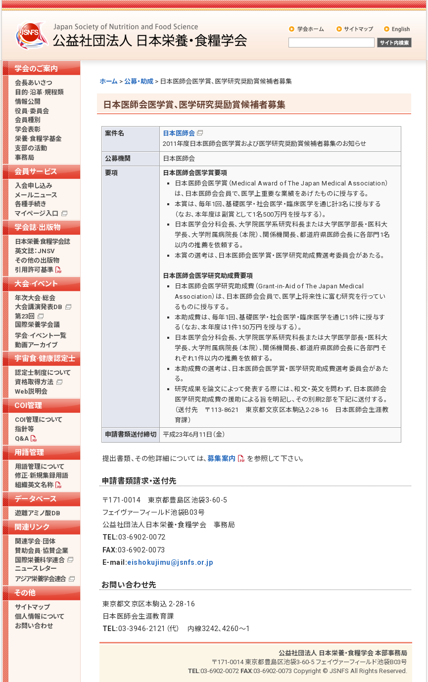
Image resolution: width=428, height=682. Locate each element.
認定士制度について (43, 372)
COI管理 (28, 405)
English (397, 29)
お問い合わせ (34, 626)
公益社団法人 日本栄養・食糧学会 (132, 34)
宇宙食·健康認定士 (45, 358)
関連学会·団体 (35, 541)
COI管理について (38, 419)
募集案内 (221, 458)
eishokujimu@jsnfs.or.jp (170, 562)
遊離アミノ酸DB (37, 513)
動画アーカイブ (36, 345)
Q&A (22, 438)
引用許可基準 (34, 269)
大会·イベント (36, 283)
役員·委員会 (32, 111)
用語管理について (39, 466)
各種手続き (30, 204)
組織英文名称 (34, 485)
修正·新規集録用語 (41, 475)
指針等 (24, 429)
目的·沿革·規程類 (39, 92)
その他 (25, 593)
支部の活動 (31, 148)
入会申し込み (33, 185)
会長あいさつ (33, 83)
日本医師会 (179, 133)
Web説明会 (31, 391)
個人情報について (39, 616)
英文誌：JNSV (35, 251)
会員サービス (35, 171)
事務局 (24, 157)
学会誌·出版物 (37, 227)
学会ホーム (307, 29)
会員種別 (28, 120)
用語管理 (29, 452)
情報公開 (28, 101)
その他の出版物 (37, 260)
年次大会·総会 (35, 298)
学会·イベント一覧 (40, 335)
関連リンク (31, 527)
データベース (35, 499)
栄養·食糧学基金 (38, 138)
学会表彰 (28, 129)
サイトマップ (355, 29)
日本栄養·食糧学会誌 (42, 241)
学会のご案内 (36, 68)
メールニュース (36, 195)
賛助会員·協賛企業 (41, 550)
